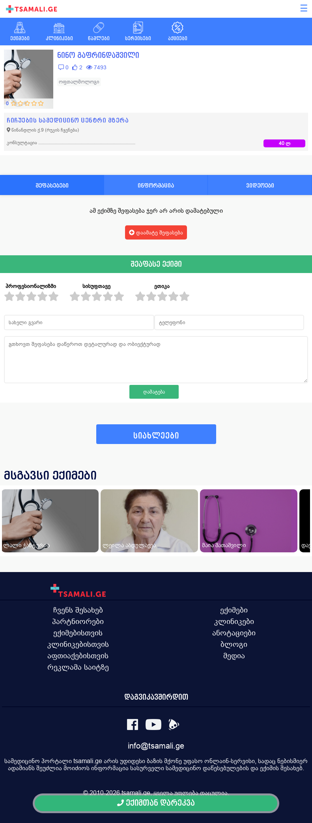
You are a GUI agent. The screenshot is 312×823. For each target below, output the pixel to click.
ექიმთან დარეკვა (156, 803)
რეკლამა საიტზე (78, 667)
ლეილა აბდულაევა (129, 545)
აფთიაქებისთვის (77, 655)
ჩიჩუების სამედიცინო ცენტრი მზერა (68, 120)
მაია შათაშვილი (224, 545)
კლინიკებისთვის (78, 644)
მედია (234, 655)
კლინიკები (234, 621)
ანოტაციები (234, 632)
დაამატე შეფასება (156, 232)
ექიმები (234, 610)
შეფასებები (52, 185)
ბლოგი (233, 644)
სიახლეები (156, 436)
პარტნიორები (78, 621)
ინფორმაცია (156, 185)
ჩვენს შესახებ (78, 610)
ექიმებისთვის (78, 632)
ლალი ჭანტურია (26, 545)
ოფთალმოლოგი (79, 82)
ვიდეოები (260, 185)
